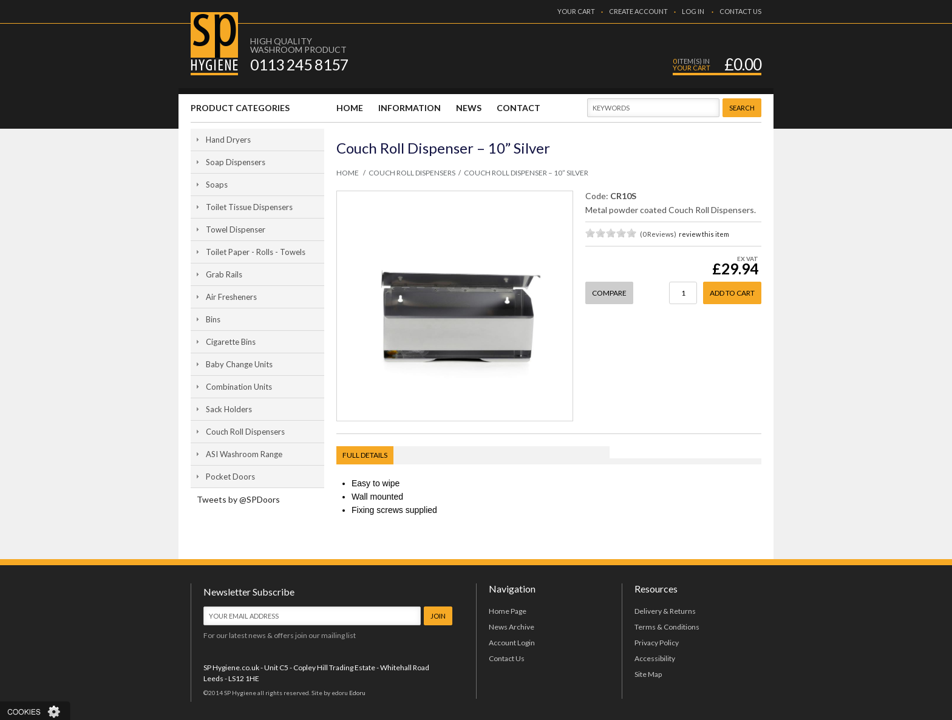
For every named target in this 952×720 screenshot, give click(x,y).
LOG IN (693, 11)
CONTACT (518, 108)
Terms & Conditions (666, 626)
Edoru (357, 692)
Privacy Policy (656, 642)
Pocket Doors (230, 476)
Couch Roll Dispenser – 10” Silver (526, 173)
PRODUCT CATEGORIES (240, 108)
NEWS (468, 108)
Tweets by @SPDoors (238, 499)
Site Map (648, 674)
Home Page (507, 611)
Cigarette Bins (231, 342)
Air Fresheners (231, 297)
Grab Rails (224, 274)
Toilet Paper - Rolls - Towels (255, 252)
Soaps (217, 184)
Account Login (512, 642)
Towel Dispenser (235, 229)
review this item (704, 234)
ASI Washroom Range (244, 454)
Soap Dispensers (235, 162)
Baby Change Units (239, 364)
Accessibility (654, 658)
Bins (213, 319)
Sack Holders (229, 409)
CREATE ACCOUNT (638, 11)
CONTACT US (740, 11)
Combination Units (239, 387)
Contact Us (507, 658)
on (590, 232)
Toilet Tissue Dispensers (249, 207)
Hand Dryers (228, 139)
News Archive (511, 626)
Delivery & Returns (665, 611)
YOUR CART (576, 11)
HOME (349, 108)
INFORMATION (409, 108)
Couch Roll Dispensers (245, 431)
